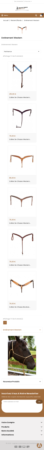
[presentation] (17, 409)
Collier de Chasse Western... (20, 223)
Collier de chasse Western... (20, 97)
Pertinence (22, 51)
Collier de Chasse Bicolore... (19, 307)
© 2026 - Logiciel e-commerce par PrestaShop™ (22, 443)
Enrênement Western (12, 330)
